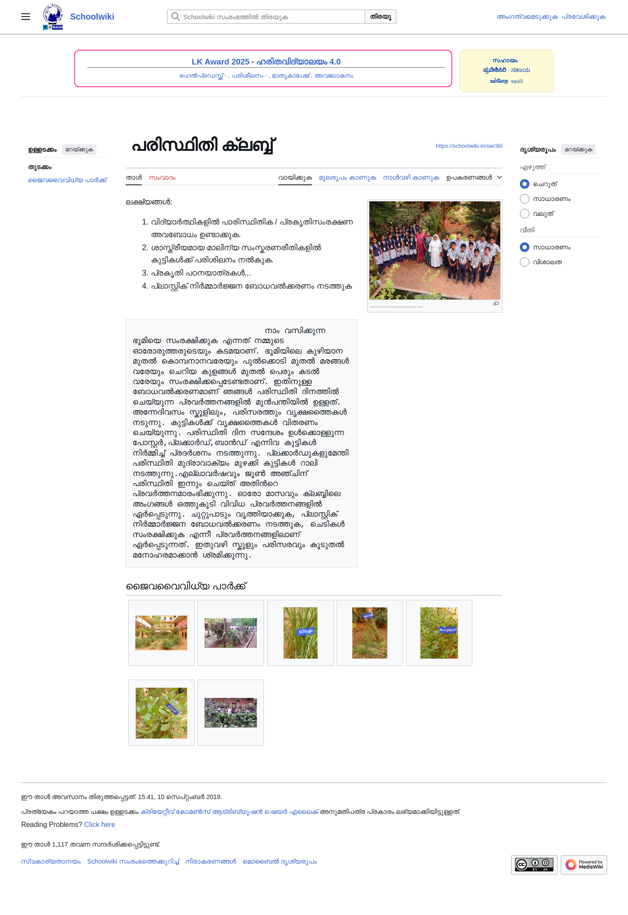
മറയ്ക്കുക (79, 149)
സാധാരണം (551, 198)
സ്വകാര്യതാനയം (51, 861)
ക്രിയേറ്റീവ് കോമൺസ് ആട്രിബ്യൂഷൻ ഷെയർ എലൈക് (229, 811)
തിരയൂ (380, 16)
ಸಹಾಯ (520, 70)
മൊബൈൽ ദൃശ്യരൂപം (279, 861)
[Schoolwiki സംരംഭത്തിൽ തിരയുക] (266, 17)
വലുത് (543, 213)
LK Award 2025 (220, 61)
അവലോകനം (333, 75)
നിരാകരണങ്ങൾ (210, 861)
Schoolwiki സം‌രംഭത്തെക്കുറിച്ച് (133, 861)
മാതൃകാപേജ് (290, 75)
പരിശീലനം (247, 75)
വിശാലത (547, 261)
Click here (99, 824)
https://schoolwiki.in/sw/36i (469, 146)
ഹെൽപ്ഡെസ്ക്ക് (201, 75)
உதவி (517, 81)
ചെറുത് (544, 183)
